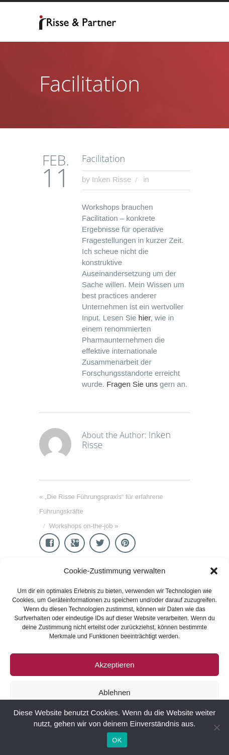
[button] (214, 571)
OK (117, 740)
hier (145, 317)
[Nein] (216, 727)
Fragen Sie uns (132, 384)
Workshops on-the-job (81, 526)
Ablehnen (114, 692)
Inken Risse (111, 179)
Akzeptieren (114, 664)
